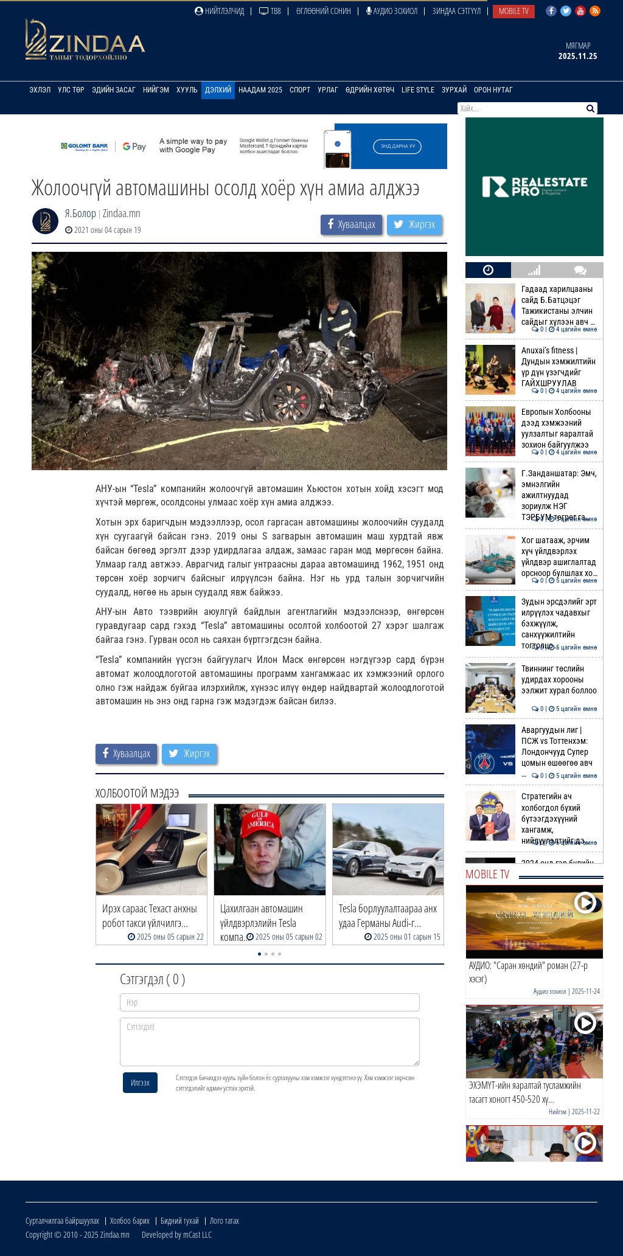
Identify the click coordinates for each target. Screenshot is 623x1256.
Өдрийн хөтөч (370, 90)
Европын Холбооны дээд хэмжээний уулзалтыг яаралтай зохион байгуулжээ (531, 428)
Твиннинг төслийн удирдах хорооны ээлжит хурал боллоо (531, 679)
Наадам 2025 (260, 90)
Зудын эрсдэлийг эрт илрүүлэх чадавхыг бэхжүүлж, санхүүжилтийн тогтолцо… (531, 623)
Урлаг (328, 90)
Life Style (418, 90)
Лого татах (224, 1220)
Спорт (300, 90)
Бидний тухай (180, 1220)
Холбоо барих (130, 1220)
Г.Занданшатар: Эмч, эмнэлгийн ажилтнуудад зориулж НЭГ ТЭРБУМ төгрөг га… (531, 495)
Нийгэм (156, 90)
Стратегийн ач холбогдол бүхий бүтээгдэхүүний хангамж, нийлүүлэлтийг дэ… (531, 818)
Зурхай (454, 90)
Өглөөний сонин (323, 10)
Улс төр (71, 90)
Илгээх (140, 1082)
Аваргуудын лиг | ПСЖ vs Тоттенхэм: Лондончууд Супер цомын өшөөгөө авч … (531, 752)
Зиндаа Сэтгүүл (457, 10)
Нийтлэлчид (219, 10)
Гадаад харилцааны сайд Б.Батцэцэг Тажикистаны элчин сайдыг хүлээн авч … (531, 305)
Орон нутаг (493, 90)
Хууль (187, 90)
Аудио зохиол (391, 10)
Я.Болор (80, 213)
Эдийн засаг (114, 90)
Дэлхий (218, 90)
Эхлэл (39, 90)
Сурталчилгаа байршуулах (62, 1220)
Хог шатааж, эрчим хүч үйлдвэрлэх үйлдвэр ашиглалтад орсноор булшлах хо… (531, 557)
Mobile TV (514, 10)
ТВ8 (270, 10)
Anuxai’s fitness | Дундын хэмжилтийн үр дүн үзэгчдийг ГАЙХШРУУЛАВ (531, 367)
